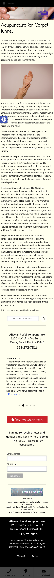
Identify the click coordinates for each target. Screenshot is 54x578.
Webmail (20, 555)
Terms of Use (24, 546)
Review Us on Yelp (27, 419)
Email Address (13, 454)
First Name (12, 464)
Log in (35, 555)
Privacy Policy (37, 546)
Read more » (14, 394)
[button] (3, 119)
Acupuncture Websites (21, 540)
